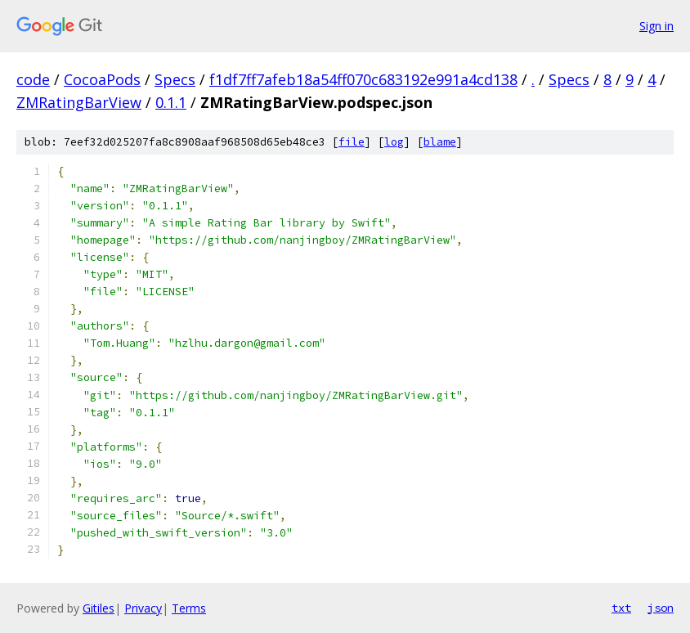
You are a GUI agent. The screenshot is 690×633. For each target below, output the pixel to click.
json (660, 607)
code (33, 79)
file (351, 142)
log (394, 142)
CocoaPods (102, 79)
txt (621, 607)
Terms (189, 608)
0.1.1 (170, 102)
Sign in (656, 26)
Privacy (143, 608)
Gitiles (98, 608)
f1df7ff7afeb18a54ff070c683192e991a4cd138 (363, 79)
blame (439, 142)
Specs (175, 79)
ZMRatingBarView (78, 102)
